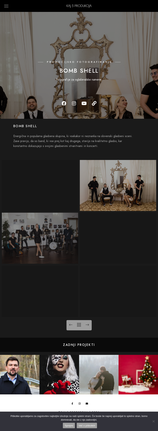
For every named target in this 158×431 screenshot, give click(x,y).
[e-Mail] (87, 404)
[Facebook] (73, 404)
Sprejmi (69, 425)
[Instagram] (80, 404)
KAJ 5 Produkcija (79, 5)
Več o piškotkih (87, 425)
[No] (153, 421)
